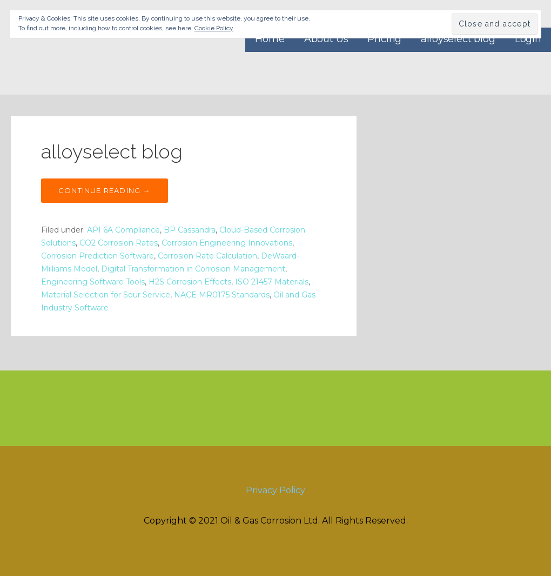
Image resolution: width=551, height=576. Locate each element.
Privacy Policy (275, 490)
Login (528, 39)
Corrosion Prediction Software (97, 256)
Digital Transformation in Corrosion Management (193, 269)
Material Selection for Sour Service (105, 295)
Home (269, 39)
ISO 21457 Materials (271, 282)
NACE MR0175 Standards (222, 295)
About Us (326, 39)
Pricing (384, 39)
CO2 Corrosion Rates (118, 243)
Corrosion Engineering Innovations (227, 243)
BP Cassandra (190, 230)
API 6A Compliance (123, 230)
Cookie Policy (213, 28)
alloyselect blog (458, 39)
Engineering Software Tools (93, 282)
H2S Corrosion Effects (190, 282)
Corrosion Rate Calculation (207, 256)
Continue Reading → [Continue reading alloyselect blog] (104, 190)
